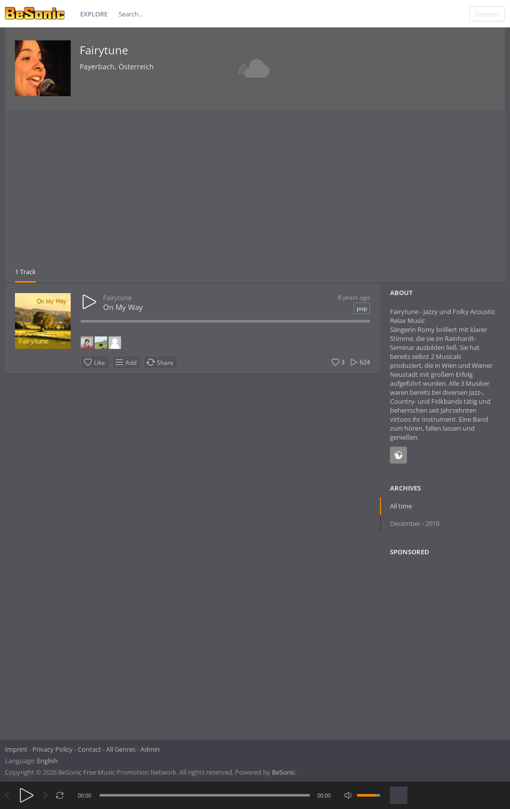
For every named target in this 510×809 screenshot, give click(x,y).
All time (401, 505)
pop (362, 308)
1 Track (25, 271)
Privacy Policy (52, 749)
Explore (94, 13)
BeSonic (283, 772)
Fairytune (104, 49)
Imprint (16, 749)
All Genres (120, 749)
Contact (89, 749)
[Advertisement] (255, 192)
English (47, 760)
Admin (150, 749)
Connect (487, 13)
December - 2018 (414, 523)
